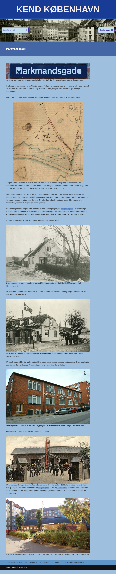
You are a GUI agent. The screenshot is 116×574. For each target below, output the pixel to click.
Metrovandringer (46, 566)
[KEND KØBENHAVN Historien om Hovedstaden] (58, 9)
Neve (8, 571)
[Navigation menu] (106, 30)
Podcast (59, 566)
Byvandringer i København (28, 566)
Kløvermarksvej (12, 286)
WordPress (23, 571)
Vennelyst (33, 365)
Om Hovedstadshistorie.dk (74, 566)
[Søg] (13, 30)
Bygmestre (11, 566)
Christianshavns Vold (62, 212)
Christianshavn (62, 488)
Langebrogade (43, 488)
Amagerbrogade (67, 209)
